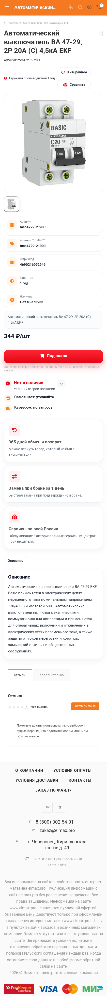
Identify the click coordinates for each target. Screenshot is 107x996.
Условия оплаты (72, 770)
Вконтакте (47, 807)
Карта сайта (57, 865)
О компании (29, 770)
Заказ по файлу (53, 790)
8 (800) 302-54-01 (55, 822)
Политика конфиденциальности (57, 859)
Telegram (60, 807)
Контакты (80, 780)
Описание (16, 561)
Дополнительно (52, 675)
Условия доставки (36, 780)
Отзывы (20, 675)
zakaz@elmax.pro (57, 830)
